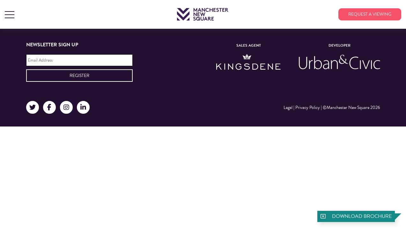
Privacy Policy (307, 107)
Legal (288, 107)
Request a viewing (369, 14)
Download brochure (362, 216)
